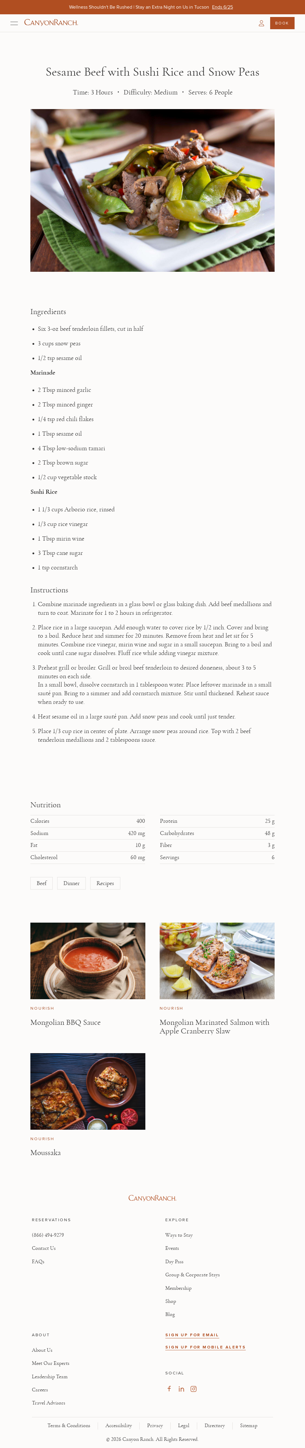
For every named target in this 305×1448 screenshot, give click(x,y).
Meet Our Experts (50, 1363)
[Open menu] (14, 23)
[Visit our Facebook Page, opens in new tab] (169, 1389)
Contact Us (44, 1248)
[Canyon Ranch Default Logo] (51, 23)
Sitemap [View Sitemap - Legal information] (248, 1425)
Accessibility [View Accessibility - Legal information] (118, 1425)
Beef (41, 883)
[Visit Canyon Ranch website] (152, 1198)
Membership (178, 1288)
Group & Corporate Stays (192, 1275)
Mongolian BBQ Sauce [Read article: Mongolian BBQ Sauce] (65, 1022)
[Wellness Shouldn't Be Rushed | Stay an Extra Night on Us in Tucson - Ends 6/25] (222, 7)
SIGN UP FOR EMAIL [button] (192, 1334)
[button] (261, 23)
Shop (170, 1301)
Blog (170, 1314)
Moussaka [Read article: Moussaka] (45, 1153)
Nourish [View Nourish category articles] (42, 1008)
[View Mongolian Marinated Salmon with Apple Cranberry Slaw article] (217, 961)
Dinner (71, 883)
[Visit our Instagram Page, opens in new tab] (193, 1389)
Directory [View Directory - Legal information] (215, 1425)
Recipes (105, 883)
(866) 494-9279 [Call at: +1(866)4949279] (48, 1235)
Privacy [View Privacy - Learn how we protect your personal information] (155, 1425)
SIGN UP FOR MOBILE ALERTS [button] (205, 1347)
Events (172, 1248)
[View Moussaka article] (87, 1091)
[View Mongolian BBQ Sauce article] (87, 961)
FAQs (38, 1261)
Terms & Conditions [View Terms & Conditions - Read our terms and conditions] (68, 1425)
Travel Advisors (48, 1403)
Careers (40, 1390)
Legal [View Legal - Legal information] (183, 1425)
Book (282, 23)
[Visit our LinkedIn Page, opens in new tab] (181, 1389)
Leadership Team (50, 1376)
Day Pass (174, 1261)
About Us (42, 1350)
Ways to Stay (179, 1235)
